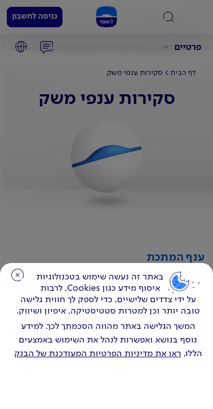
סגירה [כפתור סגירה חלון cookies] (17, 275)
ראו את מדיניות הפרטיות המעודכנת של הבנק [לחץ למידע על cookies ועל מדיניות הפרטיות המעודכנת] (97, 353)
